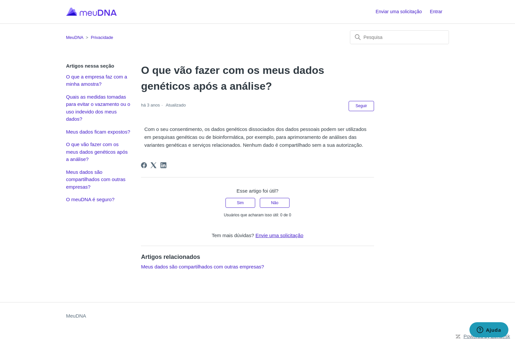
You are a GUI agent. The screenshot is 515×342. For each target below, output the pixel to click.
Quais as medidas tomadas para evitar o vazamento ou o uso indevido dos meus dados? (98, 108)
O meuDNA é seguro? (90, 199)
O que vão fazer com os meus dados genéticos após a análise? (97, 151)
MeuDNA (74, 37)
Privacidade (102, 37)
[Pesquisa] (399, 37)
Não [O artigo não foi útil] (274, 203)
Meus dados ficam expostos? (98, 132)
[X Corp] (153, 165)
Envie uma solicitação (279, 235)
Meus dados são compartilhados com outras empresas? (95, 179)
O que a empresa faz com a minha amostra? (96, 80)
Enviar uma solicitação (399, 11)
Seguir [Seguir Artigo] (361, 106)
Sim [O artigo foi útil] (240, 203)
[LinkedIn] (163, 165)
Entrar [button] (436, 11)
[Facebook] (144, 165)
